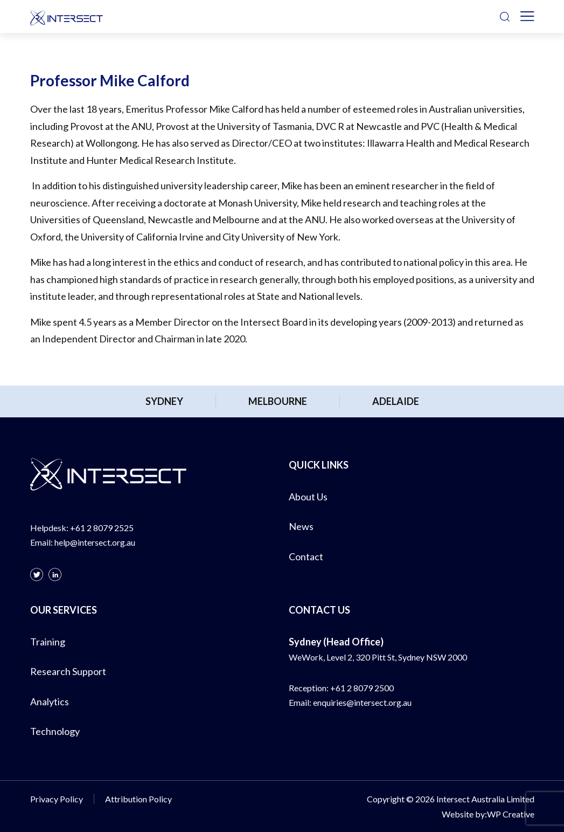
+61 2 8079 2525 (102, 527)
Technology (55, 731)
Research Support (68, 671)
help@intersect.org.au (94, 542)
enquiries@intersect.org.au (362, 702)
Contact (306, 556)
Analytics (49, 701)
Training (47, 642)
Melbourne (277, 401)
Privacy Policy (56, 799)
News (301, 526)
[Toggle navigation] (527, 17)
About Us (308, 497)
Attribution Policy (138, 799)
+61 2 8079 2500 (362, 688)
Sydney (164, 401)
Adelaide (395, 401)
